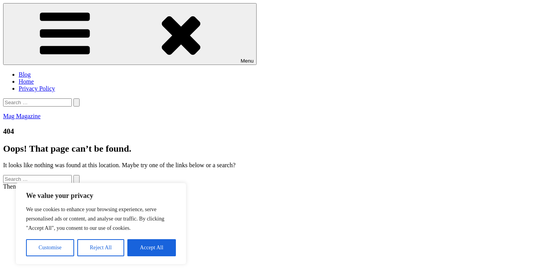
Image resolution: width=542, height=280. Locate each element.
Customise (49, 247)
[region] (101, 223)
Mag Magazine (21, 116)
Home (26, 81)
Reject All (100, 247)
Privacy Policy (37, 88)
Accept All (151, 247)
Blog (25, 74)
